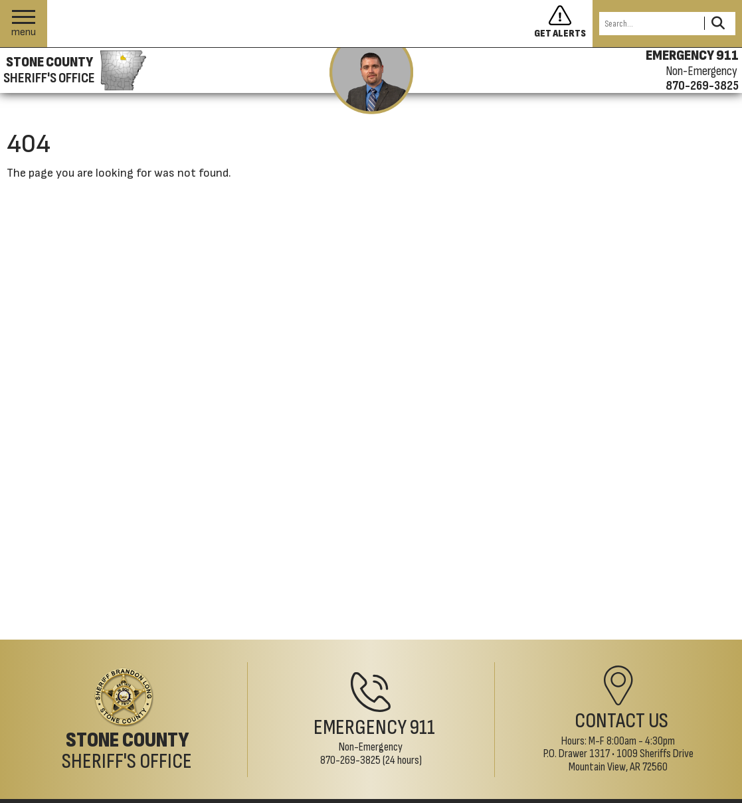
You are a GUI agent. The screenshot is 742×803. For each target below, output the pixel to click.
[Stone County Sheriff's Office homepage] (73, 70)
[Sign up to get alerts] (563, 24)
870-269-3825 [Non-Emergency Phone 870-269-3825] (350, 760)
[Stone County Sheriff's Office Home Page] (123, 720)
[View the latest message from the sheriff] (371, 81)
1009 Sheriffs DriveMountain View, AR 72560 (631, 760)
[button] (23, 23)
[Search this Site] (649, 23)
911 (422, 728)
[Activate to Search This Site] (717, 23)
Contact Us (621, 721)
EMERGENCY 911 (692, 56)
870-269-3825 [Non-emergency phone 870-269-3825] (702, 85)
